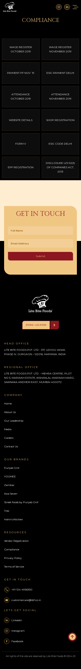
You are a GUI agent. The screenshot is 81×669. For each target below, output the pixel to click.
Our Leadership (13, 420)
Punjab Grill (11, 467)
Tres (6, 510)
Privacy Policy (13, 558)
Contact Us (11, 446)
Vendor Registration (16, 540)
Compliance (11, 549)
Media (7, 429)
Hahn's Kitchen (13, 519)
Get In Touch (40, 214)
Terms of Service (14, 566)
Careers (8, 437)
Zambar (9, 485)
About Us (10, 412)
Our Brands (16, 459)
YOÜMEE (10, 476)
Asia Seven (10, 493)
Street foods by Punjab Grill (21, 502)
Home (8, 403)
